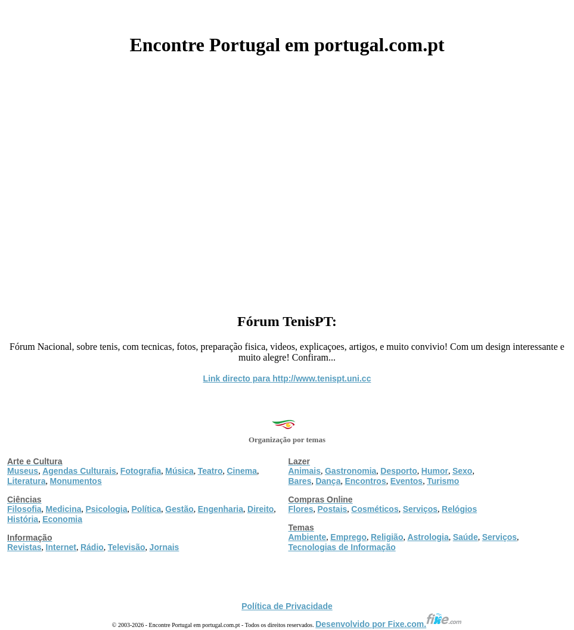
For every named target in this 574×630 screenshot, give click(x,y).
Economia (62, 519)
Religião (387, 537)
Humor (434, 471)
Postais (332, 509)
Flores (301, 509)
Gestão (179, 509)
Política (147, 509)
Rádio (92, 547)
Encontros (365, 481)
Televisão (126, 547)
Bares (300, 481)
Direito (260, 509)
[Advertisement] (287, 180)
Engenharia (220, 509)
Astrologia (427, 537)
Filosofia (24, 509)
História (22, 519)
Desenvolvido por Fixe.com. (388, 624)
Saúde (465, 537)
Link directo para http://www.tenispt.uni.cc (287, 378)
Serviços (420, 509)
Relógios (459, 509)
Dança (327, 481)
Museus (22, 471)
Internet (61, 547)
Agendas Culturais (79, 471)
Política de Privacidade (287, 606)
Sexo (462, 471)
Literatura (26, 481)
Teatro (210, 471)
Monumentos (76, 481)
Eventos (406, 481)
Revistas (24, 547)
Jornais (164, 547)
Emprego (348, 537)
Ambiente (307, 537)
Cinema (242, 471)
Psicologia (106, 509)
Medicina (64, 509)
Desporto (398, 471)
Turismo (443, 481)
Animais (304, 471)
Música (179, 471)
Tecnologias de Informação (342, 547)
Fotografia (140, 471)
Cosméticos (374, 509)
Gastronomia (350, 471)
